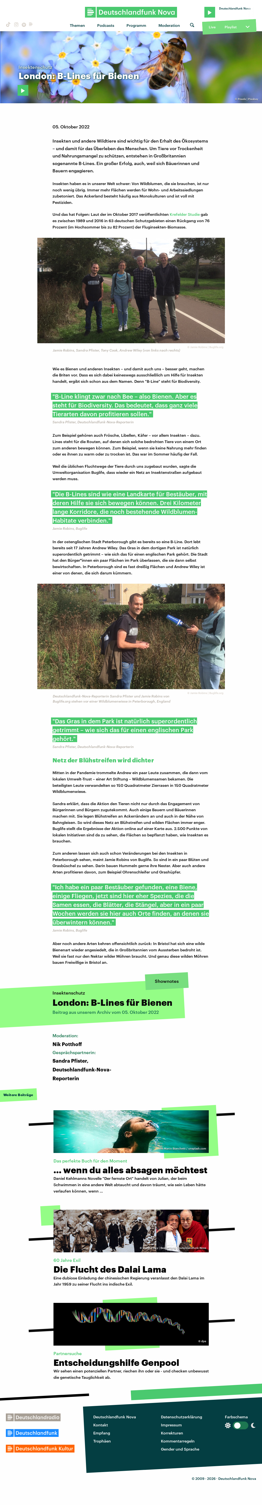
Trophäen (102, 1441)
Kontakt (100, 1424)
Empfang (101, 1433)
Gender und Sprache (180, 1449)
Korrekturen (172, 1433)
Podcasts (105, 25)
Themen (77, 25)
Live (212, 27)
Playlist (231, 27)
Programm (136, 25)
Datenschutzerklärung (181, 1416)
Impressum (171, 1424)
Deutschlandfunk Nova (114, 1416)
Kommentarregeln (178, 1441)
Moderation (169, 25)
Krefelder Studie (185, 214)
